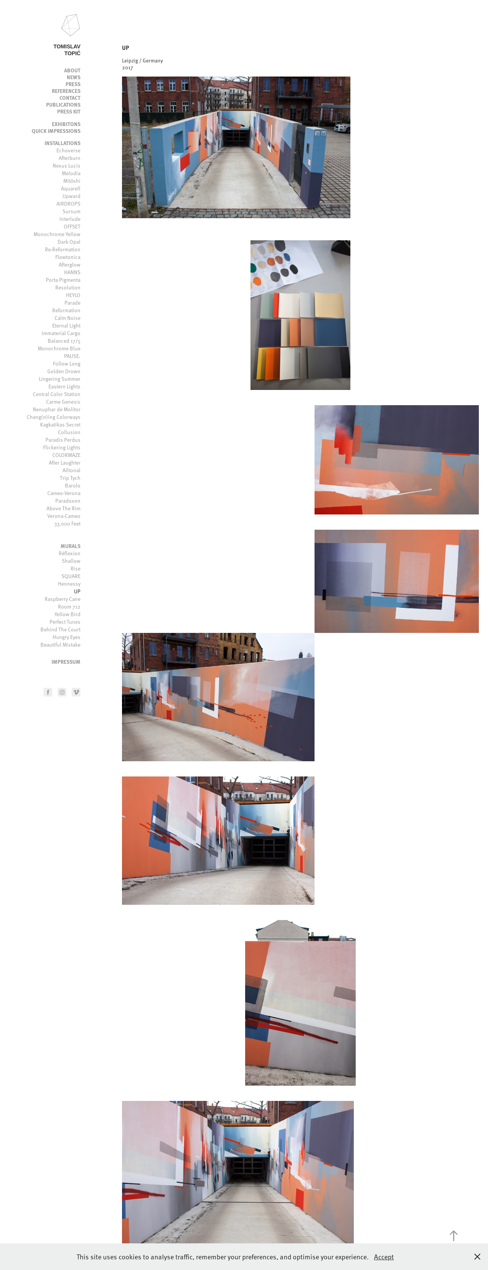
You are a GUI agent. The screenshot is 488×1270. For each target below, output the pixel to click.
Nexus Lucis (66, 165)
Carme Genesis (63, 401)
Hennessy (69, 583)
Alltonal (71, 470)
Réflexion (69, 553)
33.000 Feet (67, 523)
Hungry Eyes (66, 637)
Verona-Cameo (63, 515)
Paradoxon (67, 500)
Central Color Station (56, 394)
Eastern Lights (64, 386)
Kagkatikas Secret (60, 424)
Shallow (71, 560)
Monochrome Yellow (57, 234)
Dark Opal (69, 241)
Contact (69, 97)
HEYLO (73, 295)
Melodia (71, 173)
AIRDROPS (68, 203)
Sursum (71, 211)
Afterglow (69, 264)
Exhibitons (66, 124)
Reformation (66, 310)
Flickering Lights (61, 447)
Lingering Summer (59, 378)
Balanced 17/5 (64, 340)
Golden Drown (63, 371)
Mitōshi (71, 180)
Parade (72, 302)
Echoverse (68, 150)
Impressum (65, 661)
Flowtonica (67, 256)
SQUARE (70, 576)
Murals (70, 546)
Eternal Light (66, 325)
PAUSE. (72, 355)
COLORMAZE (66, 454)
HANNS (72, 272)
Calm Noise (67, 317)
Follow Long (66, 363)
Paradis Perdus (62, 439)
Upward (71, 196)
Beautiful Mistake (60, 644)
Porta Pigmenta (63, 279)
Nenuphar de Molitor (56, 409)
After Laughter (64, 462)
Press (73, 84)
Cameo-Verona (63, 493)
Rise (75, 568)
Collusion (69, 432)
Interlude (69, 218)
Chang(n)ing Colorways (53, 416)
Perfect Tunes (65, 621)
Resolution (67, 287)
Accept (384, 1256)
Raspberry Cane (62, 598)
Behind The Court (60, 629)
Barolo (72, 485)
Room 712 (69, 606)
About (72, 70)
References (66, 90)
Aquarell (70, 188)
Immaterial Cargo (61, 333)
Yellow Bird (67, 614)
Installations (62, 143)
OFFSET (72, 226)
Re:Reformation (62, 249)
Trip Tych (70, 477)
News (73, 77)
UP (77, 591)
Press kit (68, 111)
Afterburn (69, 157)
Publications (63, 104)
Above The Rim (63, 508)
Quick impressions (56, 130)
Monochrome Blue (59, 348)
